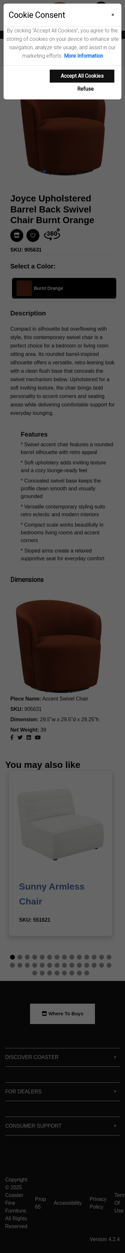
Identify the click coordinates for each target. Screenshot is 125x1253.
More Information (83, 56)
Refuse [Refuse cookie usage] (85, 89)
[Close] (112, 15)
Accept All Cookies (82, 76)
